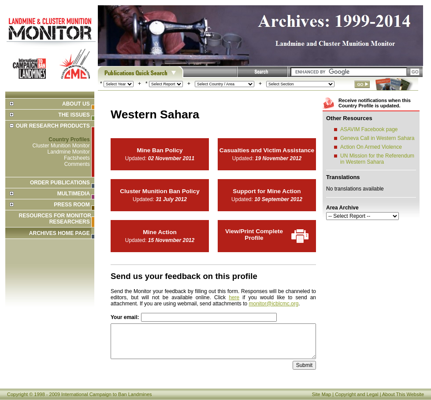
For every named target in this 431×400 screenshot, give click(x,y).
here (234, 297)
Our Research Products (53, 126)
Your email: (125, 317)
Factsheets (77, 158)
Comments (77, 164)
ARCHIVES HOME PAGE (59, 233)
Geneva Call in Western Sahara (377, 138)
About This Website (403, 394)
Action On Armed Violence (371, 147)
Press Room (71, 205)
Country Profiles (68, 139)
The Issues (73, 115)
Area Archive (342, 208)
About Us (76, 104)
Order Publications (60, 183)
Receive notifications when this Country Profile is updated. (374, 103)
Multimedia (73, 194)
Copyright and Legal (356, 394)
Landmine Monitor (69, 152)
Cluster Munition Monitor (61, 146)
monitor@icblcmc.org (274, 304)
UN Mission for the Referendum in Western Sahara (377, 159)
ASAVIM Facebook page (369, 129)
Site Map (321, 394)
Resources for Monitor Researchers (55, 219)
